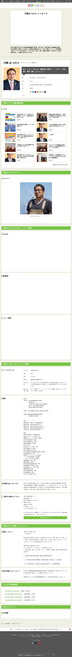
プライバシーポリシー (25, 636)
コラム (6, 1)
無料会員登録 (27, 655)
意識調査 (52, 1)
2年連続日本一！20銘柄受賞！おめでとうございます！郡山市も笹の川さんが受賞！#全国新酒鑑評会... (57, 156)
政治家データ (38, 1)
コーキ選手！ (51, 134)
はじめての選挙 (46, 1)
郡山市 (31, 81)
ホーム (2, 623)
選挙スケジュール (30, 1)
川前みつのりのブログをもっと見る (60, 164)
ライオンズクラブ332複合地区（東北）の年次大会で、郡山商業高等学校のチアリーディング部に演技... (57, 146)
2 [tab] (36, 218)
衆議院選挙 (11, 1)
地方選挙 (23, 1)
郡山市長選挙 (32, 77)
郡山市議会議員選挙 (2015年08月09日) (13, 597)
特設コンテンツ (59, 1)
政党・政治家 (7, 623)
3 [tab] (38, 218)
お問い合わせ (48, 636)
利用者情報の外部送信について (37, 636)
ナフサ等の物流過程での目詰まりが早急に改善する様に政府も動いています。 (57, 125)
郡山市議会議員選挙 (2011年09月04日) (13, 600)
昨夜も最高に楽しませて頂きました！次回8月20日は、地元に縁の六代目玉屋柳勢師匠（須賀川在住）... (25, 156)
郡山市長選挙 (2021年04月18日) (12, 591)
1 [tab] (34, 218)
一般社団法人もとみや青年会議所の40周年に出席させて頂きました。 (25, 145)
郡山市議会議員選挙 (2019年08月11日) (13, 594)
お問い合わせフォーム (45, 517)
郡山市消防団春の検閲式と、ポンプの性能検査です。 (25, 125)
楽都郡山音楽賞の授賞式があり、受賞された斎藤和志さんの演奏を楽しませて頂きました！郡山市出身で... (57, 116)
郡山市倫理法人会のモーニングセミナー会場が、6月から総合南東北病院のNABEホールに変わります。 (25, 136)
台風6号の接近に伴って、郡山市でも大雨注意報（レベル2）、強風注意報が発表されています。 (25, 116)
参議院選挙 (17, 1)
